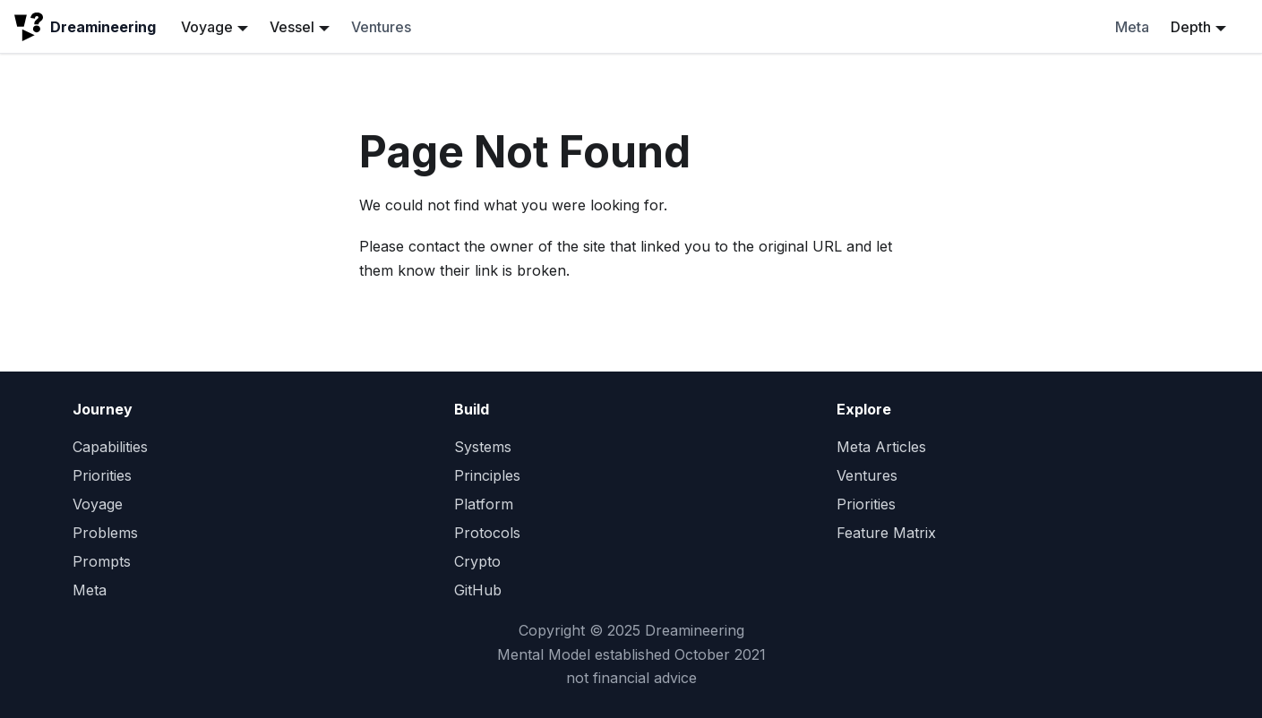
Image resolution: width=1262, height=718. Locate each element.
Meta (1132, 27)
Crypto (477, 561)
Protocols (487, 533)
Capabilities (110, 447)
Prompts (102, 561)
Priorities (102, 475)
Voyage (98, 504)
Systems (482, 447)
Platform (483, 504)
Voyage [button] (207, 27)
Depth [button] (1191, 27)
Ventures (381, 27)
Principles (487, 475)
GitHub (478, 590)
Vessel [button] (292, 27)
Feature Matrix (886, 533)
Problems (105, 533)
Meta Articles (881, 447)
